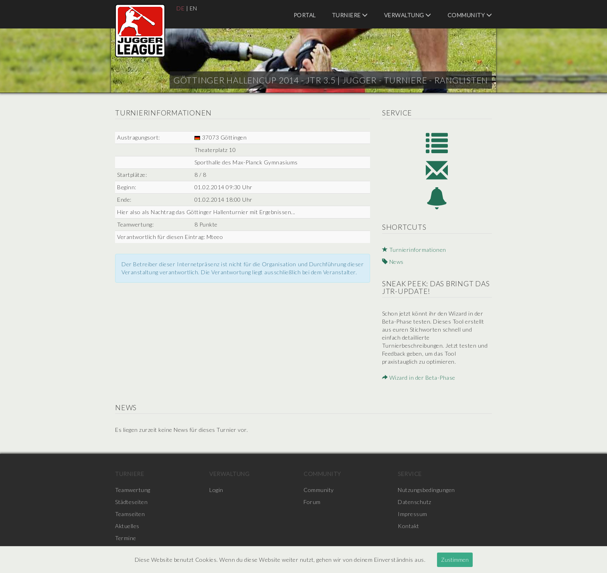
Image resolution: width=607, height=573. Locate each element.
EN (193, 8)
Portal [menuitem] (304, 15)
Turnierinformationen (414, 249)
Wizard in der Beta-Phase (418, 377)
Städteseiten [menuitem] (131, 501)
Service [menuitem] (410, 473)
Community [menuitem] (469, 15)
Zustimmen (455, 559)
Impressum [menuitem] (412, 513)
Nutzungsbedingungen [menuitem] (426, 489)
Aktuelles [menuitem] (127, 525)
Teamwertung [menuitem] (132, 489)
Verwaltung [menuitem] (407, 15)
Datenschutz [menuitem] (414, 501)
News (393, 261)
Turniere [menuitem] (350, 15)
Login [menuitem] (216, 489)
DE (180, 8)
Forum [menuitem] (312, 501)
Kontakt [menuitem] (408, 525)
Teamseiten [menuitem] (130, 513)
